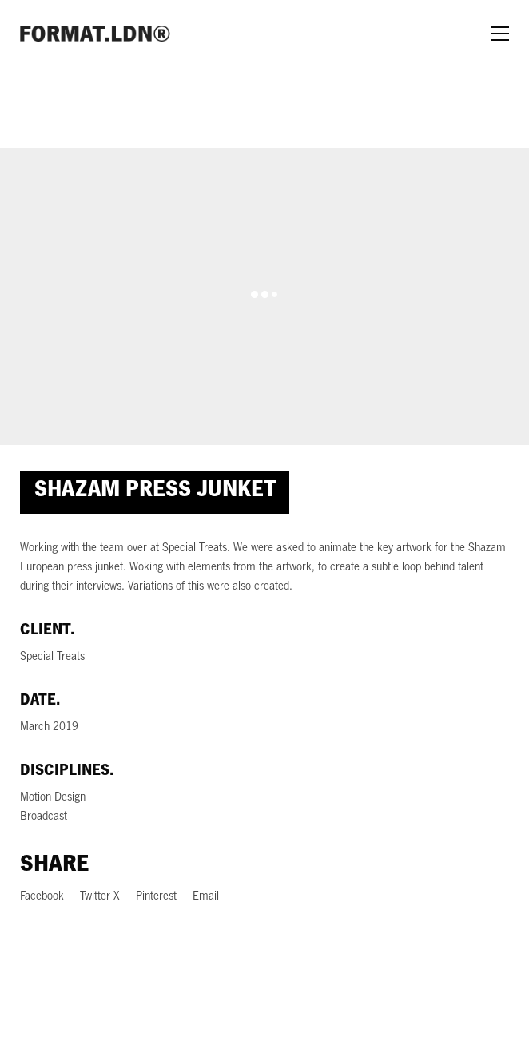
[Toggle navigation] (500, 33)
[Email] (206, 897)
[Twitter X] (100, 897)
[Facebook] (42, 897)
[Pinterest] (156, 897)
